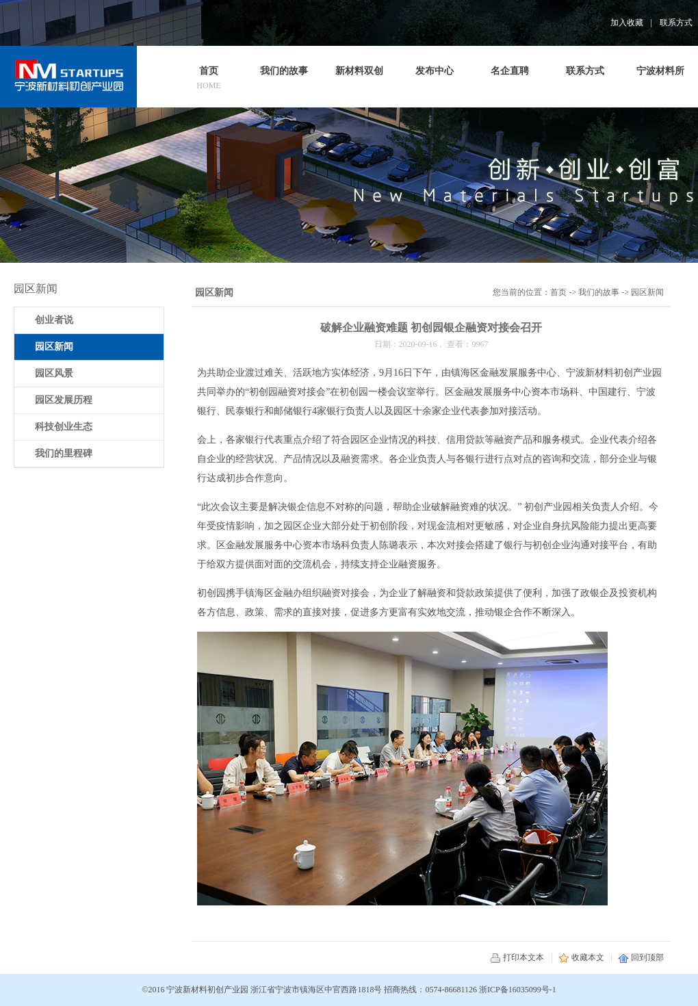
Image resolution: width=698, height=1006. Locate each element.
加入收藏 (626, 22)
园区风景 (54, 373)
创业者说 (54, 320)
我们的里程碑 (63, 453)
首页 (558, 292)
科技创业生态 (63, 427)
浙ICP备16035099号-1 (517, 989)
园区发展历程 (63, 400)
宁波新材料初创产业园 (207, 989)
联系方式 (676, 22)
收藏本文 (581, 957)
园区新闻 (647, 292)
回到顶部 (641, 957)
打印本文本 (517, 957)
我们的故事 (598, 292)
